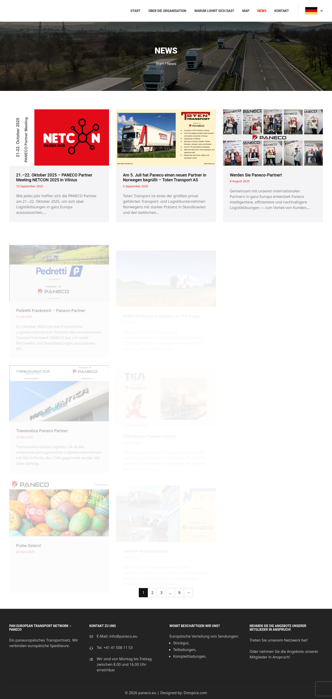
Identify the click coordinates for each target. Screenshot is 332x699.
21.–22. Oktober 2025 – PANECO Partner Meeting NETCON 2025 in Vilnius (54, 177)
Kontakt (281, 11)
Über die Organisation (167, 11)
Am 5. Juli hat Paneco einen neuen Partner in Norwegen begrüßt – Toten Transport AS (164, 177)
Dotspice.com (195, 692)
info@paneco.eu (123, 636)
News (261, 11)
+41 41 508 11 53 (118, 647)
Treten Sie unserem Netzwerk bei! (279, 640)
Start (135, 11)
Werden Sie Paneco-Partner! (256, 175)
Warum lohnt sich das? (214, 11)
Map (245, 11)
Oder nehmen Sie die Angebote (277, 651)
